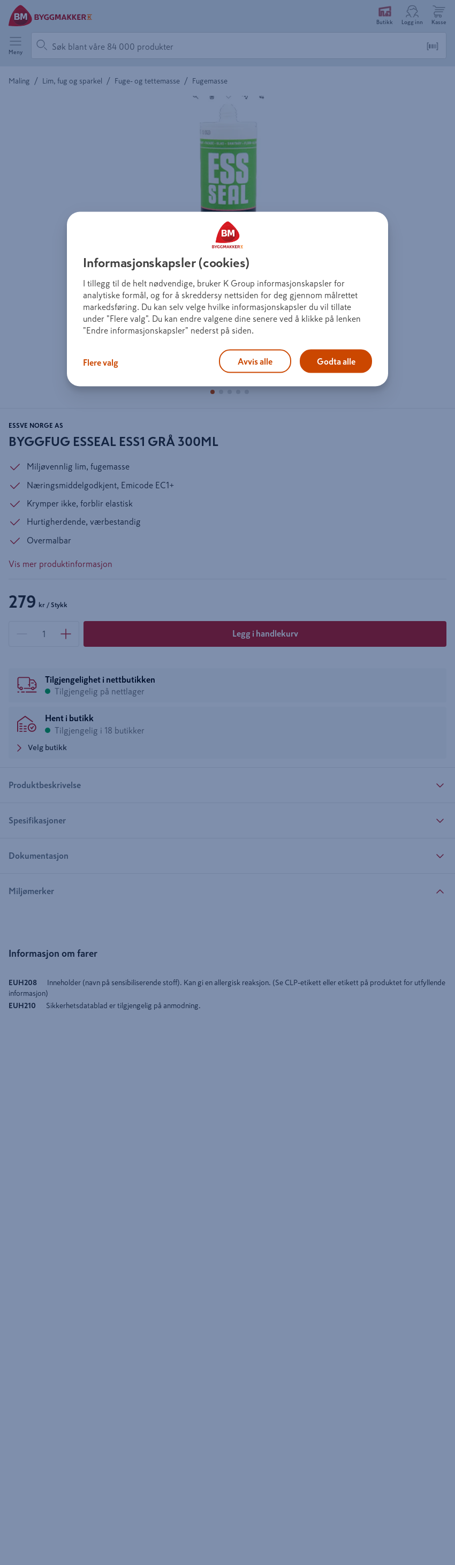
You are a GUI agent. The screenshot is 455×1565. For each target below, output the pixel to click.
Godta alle (336, 361)
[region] (227, 299)
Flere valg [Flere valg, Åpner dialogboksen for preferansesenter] (100, 362)
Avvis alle (255, 361)
